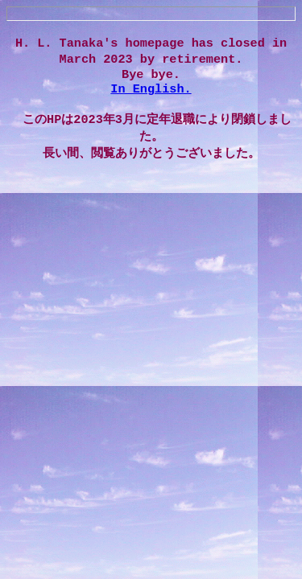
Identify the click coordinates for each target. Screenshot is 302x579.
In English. (150, 94)
